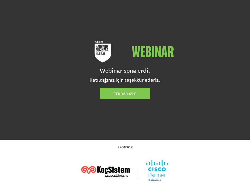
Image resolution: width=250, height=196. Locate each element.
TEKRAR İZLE (125, 93)
